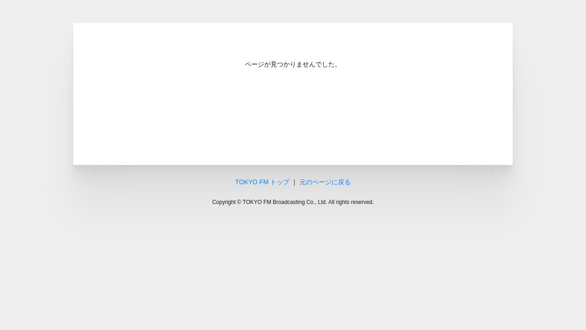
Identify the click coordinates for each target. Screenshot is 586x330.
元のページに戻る (325, 182)
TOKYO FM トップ (262, 182)
